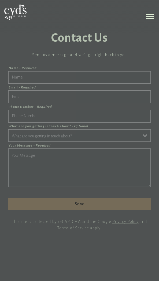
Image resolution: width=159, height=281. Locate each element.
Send (80, 204)
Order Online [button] (79, 263)
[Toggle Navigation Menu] (150, 16)
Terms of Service (73, 228)
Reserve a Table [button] (79, 275)
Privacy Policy (125, 221)
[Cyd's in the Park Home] (15, 12)
